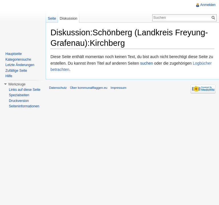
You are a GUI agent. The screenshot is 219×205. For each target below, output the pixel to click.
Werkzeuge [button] (16, 84)
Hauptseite (13, 54)
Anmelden (208, 5)
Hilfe (8, 76)
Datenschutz (58, 87)
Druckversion (19, 101)
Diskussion (68, 18)
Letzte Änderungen (19, 65)
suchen (146, 63)
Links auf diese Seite (24, 90)
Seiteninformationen (24, 106)
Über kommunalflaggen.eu (88, 87)
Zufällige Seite (16, 71)
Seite (52, 18)
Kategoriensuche (18, 60)
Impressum (118, 87)
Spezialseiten (19, 95)
